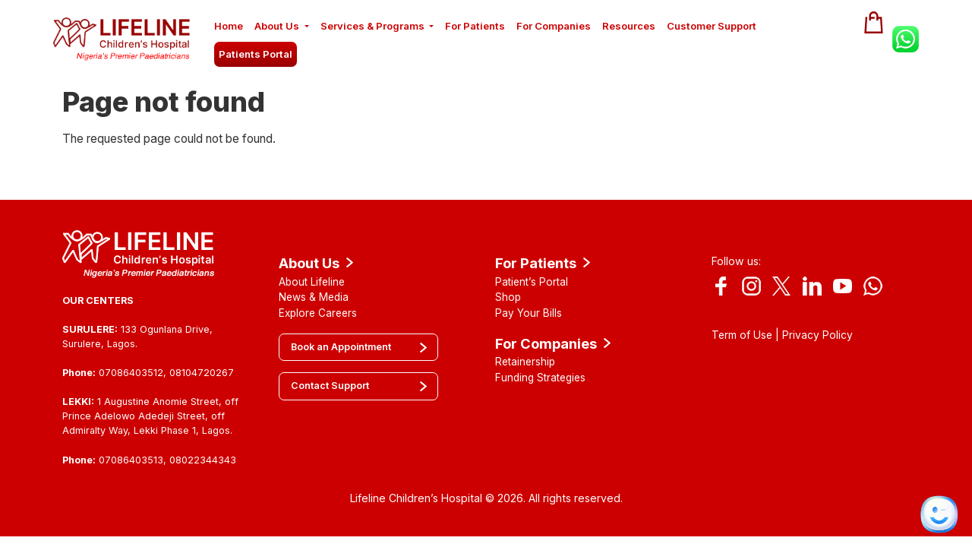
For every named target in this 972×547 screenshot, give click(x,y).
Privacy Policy (817, 335)
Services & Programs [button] (372, 26)
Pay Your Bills (528, 313)
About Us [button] (276, 26)
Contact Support (330, 385)
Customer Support (711, 26)
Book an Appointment (341, 347)
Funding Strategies (540, 378)
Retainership (525, 362)
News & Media (314, 297)
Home (228, 26)
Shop (508, 297)
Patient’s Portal (531, 282)
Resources (628, 26)
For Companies (553, 26)
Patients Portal (255, 54)
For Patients (475, 26)
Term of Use (742, 335)
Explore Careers (318, 313)
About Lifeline (312, 282)
